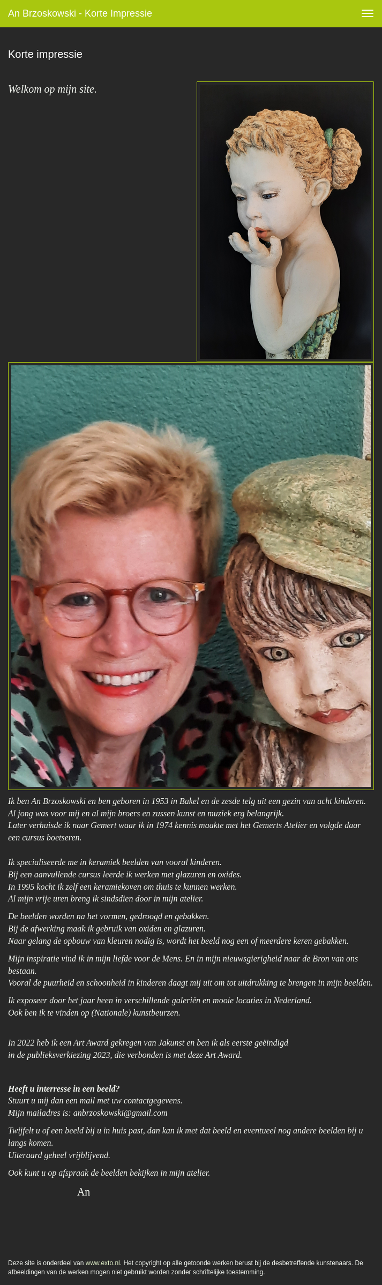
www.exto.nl (103, 1263)
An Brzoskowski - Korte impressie (80, 13)
